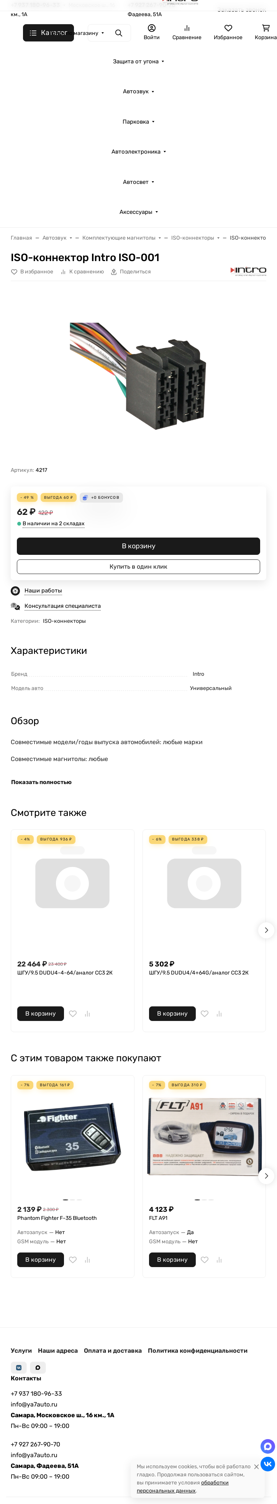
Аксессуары (136, 211)
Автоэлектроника (136, 151)
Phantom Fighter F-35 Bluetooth (57, 1218)
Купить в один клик (138, 566)
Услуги (21, 1350)
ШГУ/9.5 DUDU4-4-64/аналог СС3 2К (65, 973)
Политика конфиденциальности (197, 1350)
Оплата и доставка (113, 1350)
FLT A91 (158, 1218)
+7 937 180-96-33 (36, 1393)
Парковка (136, 121)
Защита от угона (136, 61)
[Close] (256, 1467)
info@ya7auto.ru (34, 1404)
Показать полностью (41, 782)
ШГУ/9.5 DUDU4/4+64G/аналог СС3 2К (199, 973)
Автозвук (136, 91)
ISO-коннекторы (64, 621)
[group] (138, 376)
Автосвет (136, 182)
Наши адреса (58, 1350)
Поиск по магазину (73, 33)
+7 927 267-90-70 (35, 1444)
